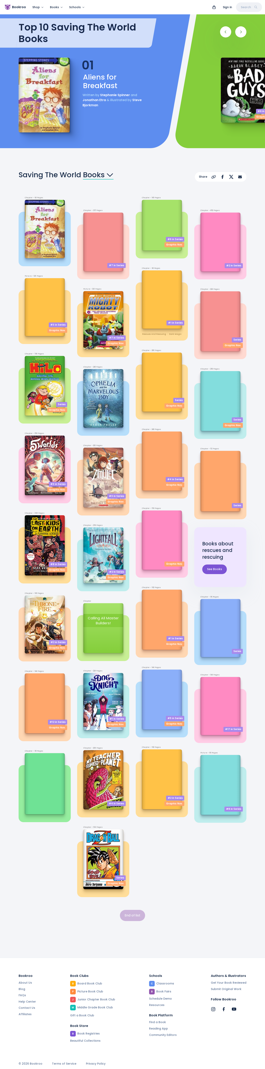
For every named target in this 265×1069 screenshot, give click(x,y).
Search (249, 7)
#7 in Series (116, 265)
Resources (156, 1005)
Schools (77, 7)
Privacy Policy (96, 1064)
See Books (214, 569)
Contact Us (27, 1008)
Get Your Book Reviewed (228, 983)
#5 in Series (175, 718)
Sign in (227, 7)
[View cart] (214, 7)
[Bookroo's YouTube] (234, 1009)
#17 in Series (233, 729)
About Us (25, 983)
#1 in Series (117, 718)
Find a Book (157, 1022)
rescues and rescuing (154, 334)
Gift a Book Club (82, 1015)
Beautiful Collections (85, 1041)
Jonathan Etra (94, 100)
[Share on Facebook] (222, 177)
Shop (38, 7)
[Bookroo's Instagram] (213, 1009)
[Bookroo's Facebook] (223, 1009)
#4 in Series (116, 803)
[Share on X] (231, 177)
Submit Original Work (226, 989)
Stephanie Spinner (115, 95)
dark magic (175, 334)
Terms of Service (64, 1064)
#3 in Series (58, 324)
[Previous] (225, 31)
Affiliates (25, 1014)
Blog (22, 989)
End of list (132, 915)
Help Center (27, 1002)
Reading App (158, 1029)
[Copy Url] (213, 177)
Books (56, 7)
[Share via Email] (240, 177)
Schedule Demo (160, 999)
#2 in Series (58, 642)
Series (62, 404)
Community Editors (163, 1035)
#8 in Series (58, 564)
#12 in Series (58, 722)
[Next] (240, 31)
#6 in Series (175, 239)
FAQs (22, 995)
